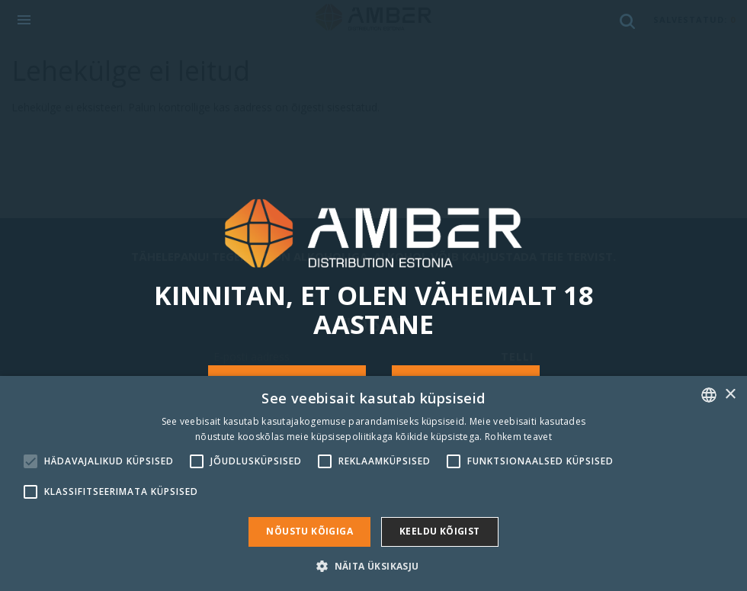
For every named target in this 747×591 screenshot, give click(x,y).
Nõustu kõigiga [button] (309, 531)
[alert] (373, 483)
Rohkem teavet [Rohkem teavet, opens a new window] (518, 436)
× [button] (730, 394)
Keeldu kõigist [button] (439, 531)
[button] (373, 565)
